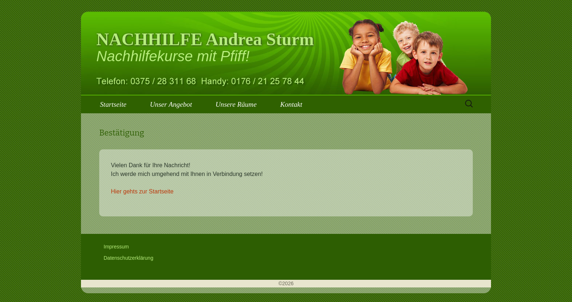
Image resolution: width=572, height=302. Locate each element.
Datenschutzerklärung (128, 258)
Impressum (116, 247)
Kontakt (291, 104)
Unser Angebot (171, 104)
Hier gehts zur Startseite (142, 191)
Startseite (113, 104)
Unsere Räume (236, 104)
